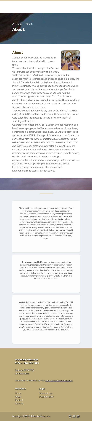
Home (19, 24)
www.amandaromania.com (58, 380)
